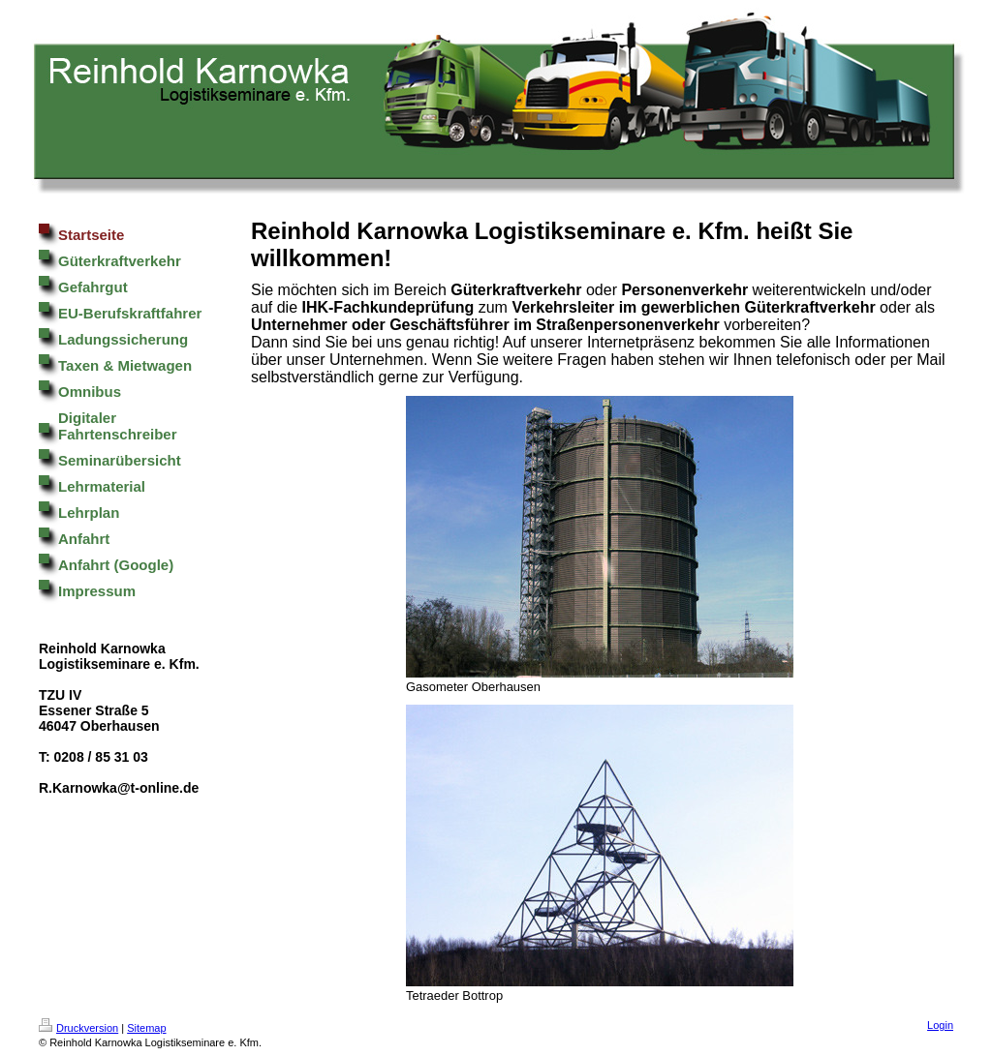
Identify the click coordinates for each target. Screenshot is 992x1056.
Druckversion (78, 1028)
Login (940, 1025)
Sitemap (146, 1028)
